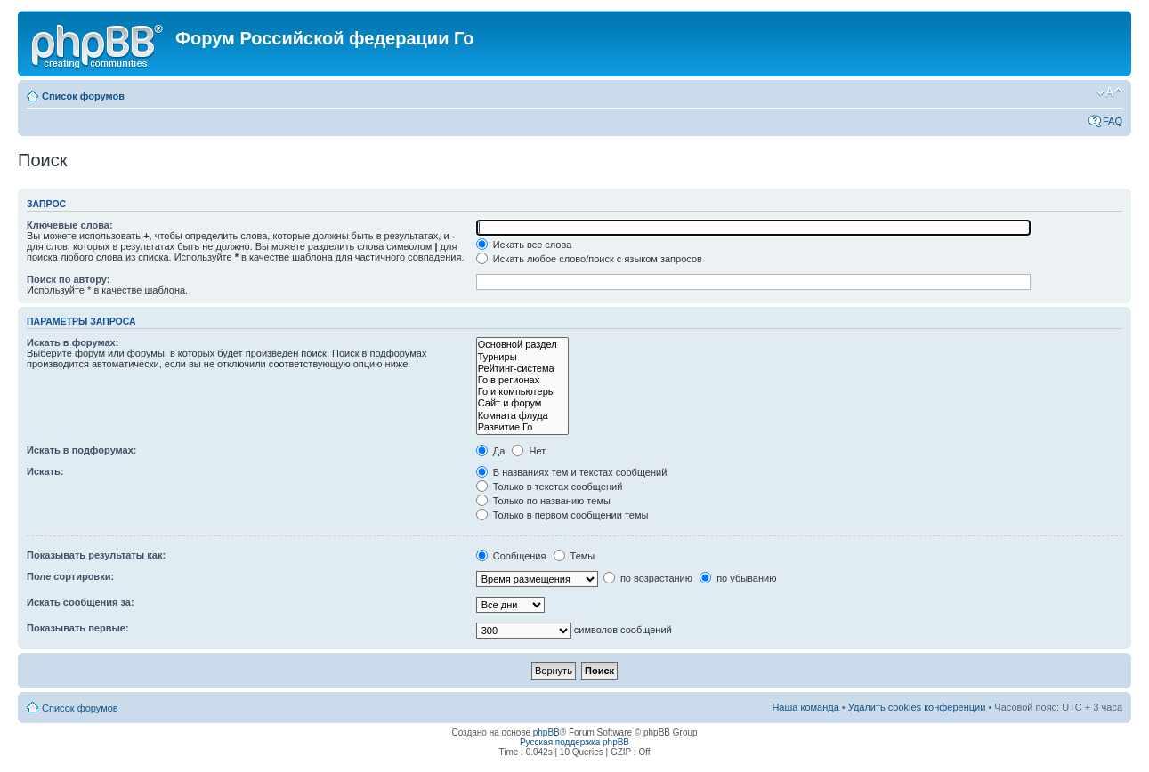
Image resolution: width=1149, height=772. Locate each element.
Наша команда (805, 707)
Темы (574, 556)
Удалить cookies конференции (917, 707)
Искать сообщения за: (80, 602)
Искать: (45, 471)
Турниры (522, 357)
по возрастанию (647, 578)
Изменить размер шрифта (1109, 92)
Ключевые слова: (70, 225)
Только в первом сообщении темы (562, 515)
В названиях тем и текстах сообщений (572, 472)
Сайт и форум (522, 403)
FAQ (1112, 121)
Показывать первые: (78, 628)
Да (491, 451)
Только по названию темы (543, 500)
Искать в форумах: (72, 342)
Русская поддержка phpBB (574, 742)
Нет (529, 451)
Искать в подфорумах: (82, 450)
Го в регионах (522, 380)
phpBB (546, 732)
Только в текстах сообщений (549, 486)
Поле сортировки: (70, 576)
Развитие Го (522, 427)
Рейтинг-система (522, 368)
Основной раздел (522, 344)
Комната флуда (522, 416)
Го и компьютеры (522, 392)
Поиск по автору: (68, 279)
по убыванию (738, 578)
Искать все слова (524, 244)
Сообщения (511, 556)
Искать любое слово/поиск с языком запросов (589, 258)
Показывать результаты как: (96, 555)
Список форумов (83, 96)
